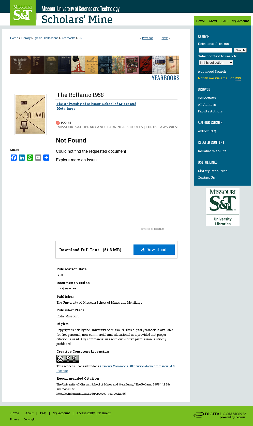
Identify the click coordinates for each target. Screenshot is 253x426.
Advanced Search (212, 71)
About (29, 413)
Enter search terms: (214, 43)
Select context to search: (217, 56)
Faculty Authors (210, 111)
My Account (61, 413)
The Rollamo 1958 (80, 94)
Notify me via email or (219, 78)
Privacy (14, 419)
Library (26, 38)
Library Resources (213, 171)
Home (14, 38)
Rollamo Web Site (212, 151)
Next (165, 38)
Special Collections (46, 38)
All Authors (207, 104)
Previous (147, 38)
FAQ (43, 413)
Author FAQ (207, 131)
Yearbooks (68, 38)
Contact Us (206, 177)
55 (80, 38)
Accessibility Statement (93, 413)
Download (154, 249)
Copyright (30, 419)
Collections (207, 98)
